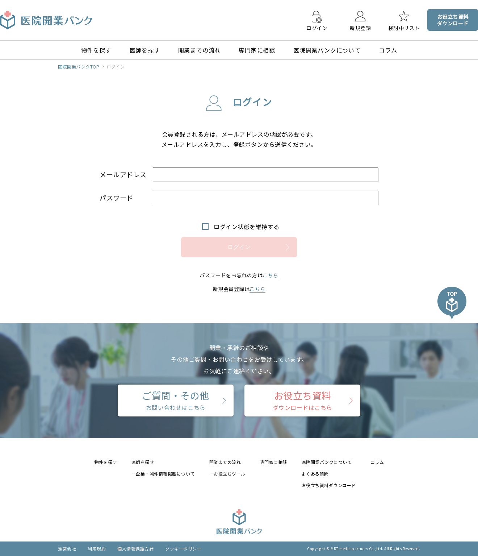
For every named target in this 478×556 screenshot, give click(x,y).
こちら (270, 275)
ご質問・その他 (175, 400)
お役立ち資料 (302, 400)
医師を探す (145, 50)
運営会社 (67, 548)
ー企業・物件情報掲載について (163, 473)
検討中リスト (404, 27)
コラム (388, 50)
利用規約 (97, 548)
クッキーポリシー (183, 548)
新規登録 (360, 27)
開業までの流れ (199, 50)
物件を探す (96, 50)
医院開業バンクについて (327, 50)
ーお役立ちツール (227, 473)
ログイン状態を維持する (247, 226)
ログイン (316, 27)
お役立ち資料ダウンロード (329, 485)
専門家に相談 (257, 50)
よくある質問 (315, 473)
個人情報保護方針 (135, 548)
